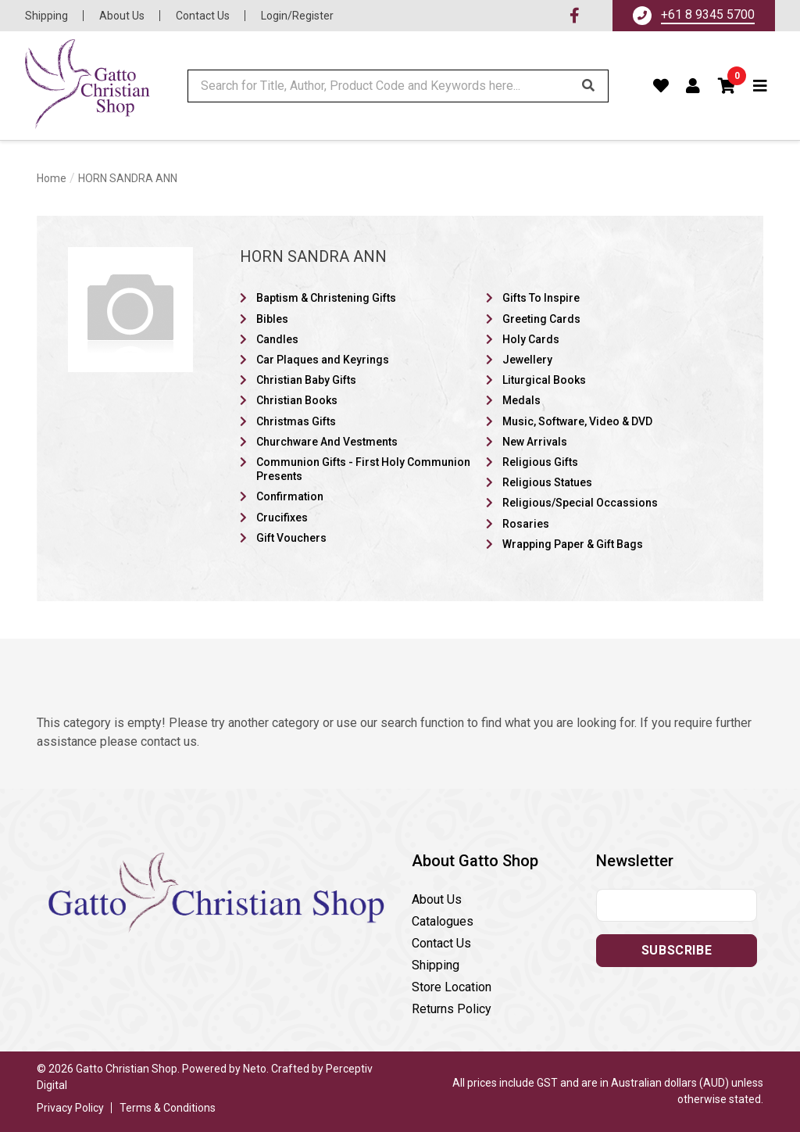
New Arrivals (534, 441)
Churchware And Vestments (327, 441)
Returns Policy (451, 1008)
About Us (122, 15)
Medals (521, 400)
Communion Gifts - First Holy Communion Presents (363, 469)
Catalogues (442, 921)
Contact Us (203, 15)
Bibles (272, 319)
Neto (254, 1068)
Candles (277, 339)
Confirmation (289, 496)
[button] (727, 86)
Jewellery (527, 359)
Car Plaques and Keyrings (322, 359)
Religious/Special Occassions (580, 502)
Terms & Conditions (168, 1108)
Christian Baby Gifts (306, 380)
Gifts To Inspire (541, 298)
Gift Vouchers (291, 538)
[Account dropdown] (693, 86)
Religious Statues (547, 482)
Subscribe (676, 950)
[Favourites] (661, 86)
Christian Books (297, 400)
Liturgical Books (544, 380)
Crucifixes (282, 517)
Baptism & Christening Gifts (326, 298)
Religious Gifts (540, 462)
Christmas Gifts (296, 421)
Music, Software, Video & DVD (577, 421)
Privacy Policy (70, 1108)
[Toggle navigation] (760, 86)
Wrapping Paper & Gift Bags (572, 544)
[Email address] (676, 905)
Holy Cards (530, 339)
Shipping (46, 15)
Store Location (451, 987)
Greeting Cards (541, 319)
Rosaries (525, 524)
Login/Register (297, 15)
